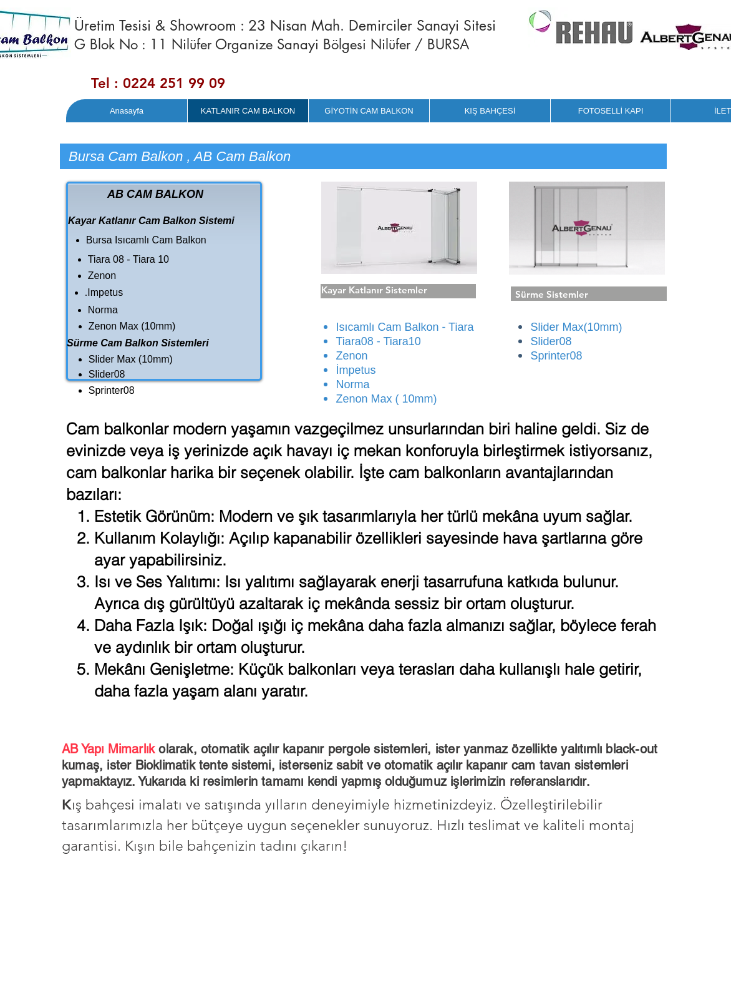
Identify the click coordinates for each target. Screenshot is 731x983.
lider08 (554, 341)
